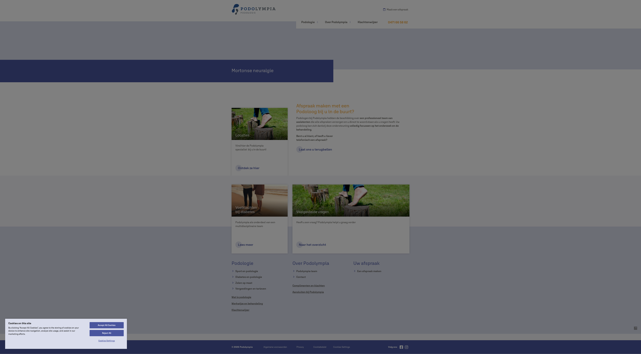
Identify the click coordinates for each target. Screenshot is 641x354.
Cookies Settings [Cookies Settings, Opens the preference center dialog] (106, 341)
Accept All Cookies (107, 325)
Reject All (106, 333)
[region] (66, 333)
